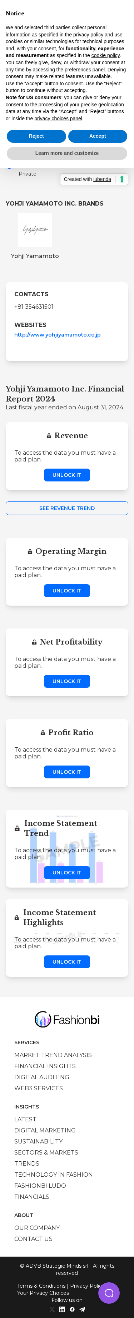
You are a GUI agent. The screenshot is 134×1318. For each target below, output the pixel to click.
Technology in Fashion (53, 1174)
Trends (26, 1163)
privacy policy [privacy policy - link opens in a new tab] (88, 34)
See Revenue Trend (67, 508)
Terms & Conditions (41, 1286)
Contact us (33, 1239)
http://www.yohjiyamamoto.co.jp (57, 335)
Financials (31, 1196)
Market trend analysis (53, 1055)
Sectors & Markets (46, 1152)
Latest (25, 1119)
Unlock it (67, 475)
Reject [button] (36, 136)
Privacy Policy (87, 1286)
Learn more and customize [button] (67, 153)
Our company (37, 1227)
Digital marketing (45, 1130)
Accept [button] (97, 136)
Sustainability (38, 1141)
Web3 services (38, 1088)
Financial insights (45, 1066)
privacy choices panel (58, 118)
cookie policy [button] (105, 55)
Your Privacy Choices (43, 1293)
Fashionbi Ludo (40, 1185)
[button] (109, 1293)
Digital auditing (41, 1077)
